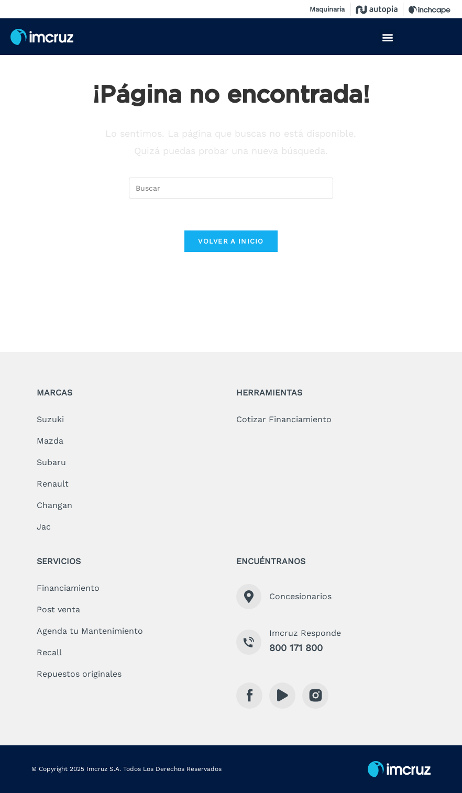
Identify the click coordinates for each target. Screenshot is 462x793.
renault (53, 484)
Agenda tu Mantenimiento (90, 631)
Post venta (58, 609)
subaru (51, 462)
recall (49, 652)
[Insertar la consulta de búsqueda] (231, 188)
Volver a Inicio (231, 241)
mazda (50, 441)
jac (44, 527)
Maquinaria (327, 9)
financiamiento (68, 588)
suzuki (50, 419)
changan (54, 505)
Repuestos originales (79, 674)
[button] (387, 37)
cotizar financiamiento (284, 419)
